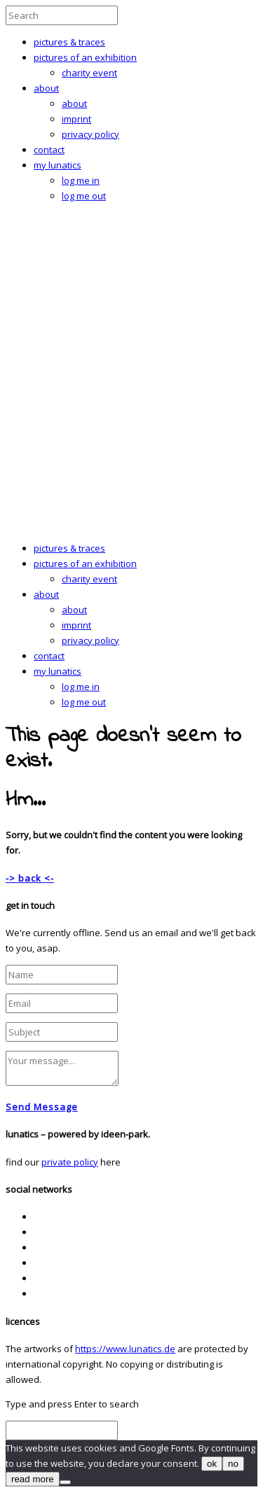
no (233, 1463)
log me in (81, 180)
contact (49, 149)
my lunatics (57, 165)
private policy (69, 1162)
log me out (84, 195)
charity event (89, 72)
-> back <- (30, 878)
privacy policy (90, 134)
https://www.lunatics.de (125, 1348)
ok (212, 1463)
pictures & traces (69, 42)
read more (32, 1479)
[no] (65, 1482)
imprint (76, 119)
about (46, 88)
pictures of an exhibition (85, 57)
